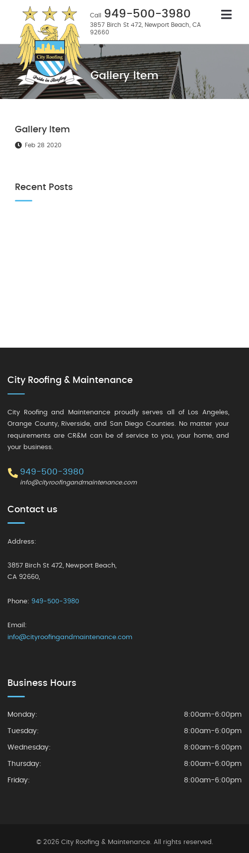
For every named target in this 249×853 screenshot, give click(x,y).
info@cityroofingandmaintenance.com (78, 482)
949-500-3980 (147, 14)
